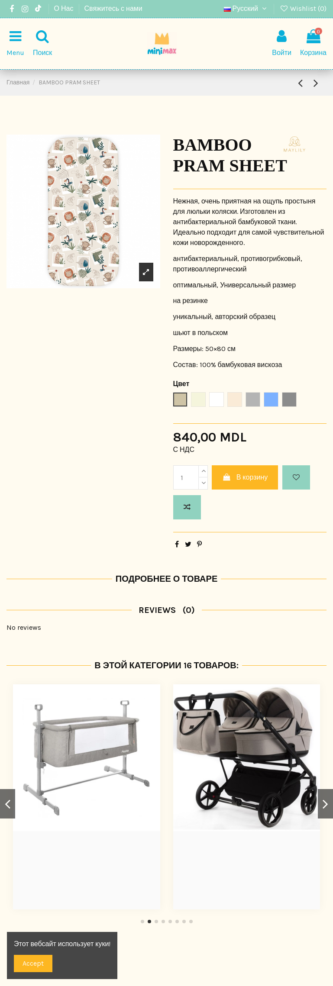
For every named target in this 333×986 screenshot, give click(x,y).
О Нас (64, 8)
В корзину (245, 477)
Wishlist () (303, 8)
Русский (246, 8)
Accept (33, 963)
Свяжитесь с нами (113, 8)
